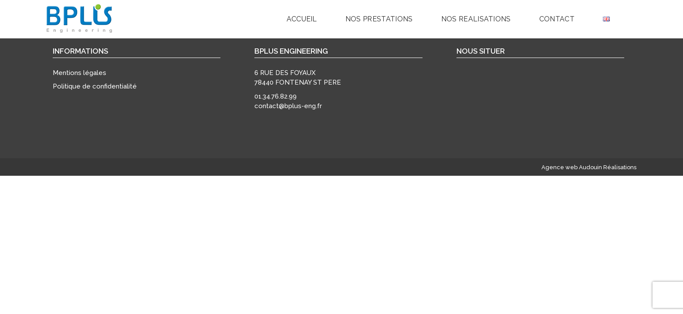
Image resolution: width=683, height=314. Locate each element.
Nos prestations (379, 19)
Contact (557, 19)
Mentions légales (79, 73)
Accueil (302, 19)
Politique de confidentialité (95, 86)
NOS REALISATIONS (476, 19)
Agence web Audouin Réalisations (588, 167)
